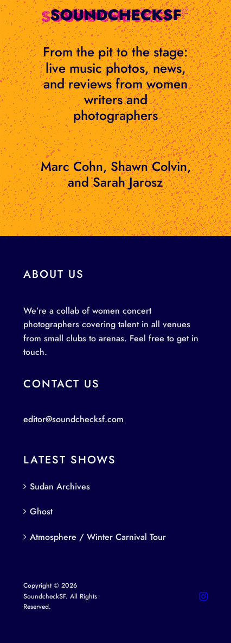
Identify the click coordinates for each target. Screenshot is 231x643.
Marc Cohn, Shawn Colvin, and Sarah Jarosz (116, 174)
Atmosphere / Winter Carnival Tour (98, 537)
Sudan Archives (60, 486)
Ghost (41, 511)
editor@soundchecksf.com (73, 419)
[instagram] (203, 596)
